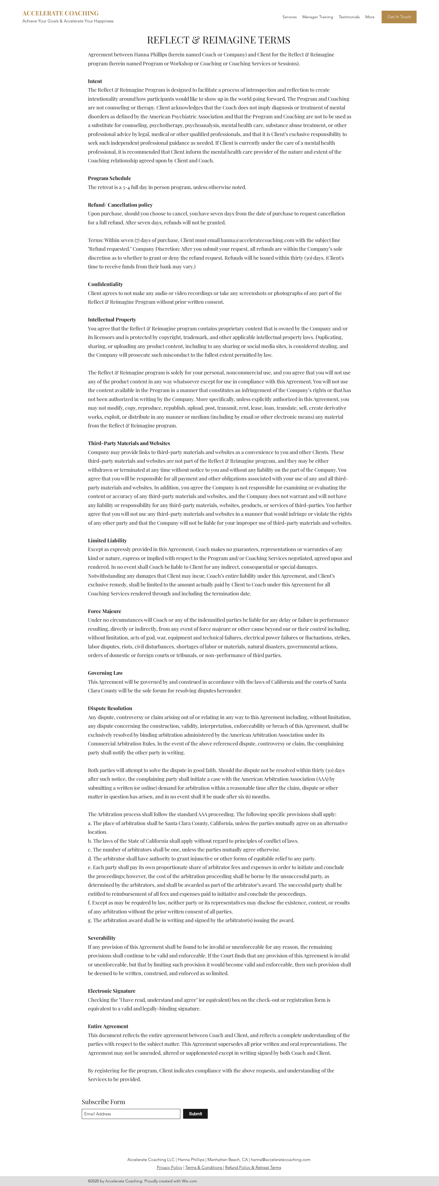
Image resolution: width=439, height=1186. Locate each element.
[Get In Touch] (399, 17)
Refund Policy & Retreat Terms (253, 1167)
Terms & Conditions (204, 1167)
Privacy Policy (169, 1167)
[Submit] (195, 1114)
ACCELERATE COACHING (60, 13)
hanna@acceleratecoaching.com (257, 240)
